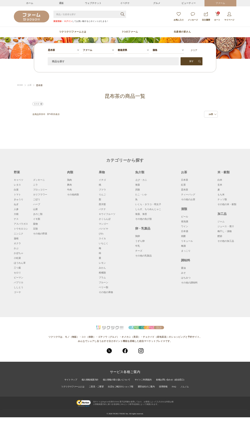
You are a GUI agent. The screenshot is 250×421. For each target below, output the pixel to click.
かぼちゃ (18, 253)
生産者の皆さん (182, 32)
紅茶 (183, 185)
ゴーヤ (17, 292)
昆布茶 (36, 104)
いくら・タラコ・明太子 (148, 204)
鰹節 (219, 236)
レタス (17, 185)
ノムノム (190, 390)
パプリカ (18, 282)
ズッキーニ (39, 180)
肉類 (70, 172)
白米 (219, 180)
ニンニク (18, 234)
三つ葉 (17, 268)
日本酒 (184, 231)
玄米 (219, 185)
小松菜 (17, 258)
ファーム (220, 3)
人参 (16, 209)
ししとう (18, 287)
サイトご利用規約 (144, 383)
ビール (184, 217)
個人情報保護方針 (86, 383)
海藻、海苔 (141, 214)
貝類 (137, 190)
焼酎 (183, 236)
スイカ (102, 238)
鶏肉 (69, 180)
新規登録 (57, 21)
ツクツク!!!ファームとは (72, 32)
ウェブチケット (93, 3)
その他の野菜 (40, 234)
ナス (16, 219)
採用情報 (167, 390)
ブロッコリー (40, 190)
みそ (183, 273)
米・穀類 (223, 172)
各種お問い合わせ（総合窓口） (175, 383)
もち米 (221, 194)
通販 (61, 3)
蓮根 (16, 238)
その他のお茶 (188, 199)
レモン (102, 263)
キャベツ (18, 180)
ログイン (68, 21)
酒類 (184, 208)
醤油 (183, 268)
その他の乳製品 (143, 256)
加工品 (222, 213)
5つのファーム (130, 32)
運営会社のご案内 (148, 390)
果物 (102, 172)
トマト (17, 194)
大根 (16, 214)
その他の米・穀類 (226, 204)
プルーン (103, 282)
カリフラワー (40, 194)
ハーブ (36, 204)
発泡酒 (184, 221)
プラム (102, 278)
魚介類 (139, 172)
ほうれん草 (20, 263)
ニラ (35, 185)
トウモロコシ (21, 229)
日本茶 (184, 180)
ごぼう (36, 199)
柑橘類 (102, 273)
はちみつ (185, 278)
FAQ (178, 390)
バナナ (102, 209)
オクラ (17, 243)
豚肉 (69, 185)
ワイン (184, 226)
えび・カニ (141, 180)
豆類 (35, 229)
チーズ (138, 251)
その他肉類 (73, 194)
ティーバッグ (188, 194)
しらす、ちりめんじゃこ (148, 209)
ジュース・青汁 (225, 226)
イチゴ (102, 180)
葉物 (35, 224)
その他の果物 (106, 292)
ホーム (29, 3)
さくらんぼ (105, 219)
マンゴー (103, 224)
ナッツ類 (222, 199)
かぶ (16, 248)
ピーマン (18, 278)
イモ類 (36, 219)
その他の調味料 (189, 283)
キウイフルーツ (107, 214)
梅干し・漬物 (224, 231)
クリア (194, 50)
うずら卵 (140, 241)
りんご (102, 194)
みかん (102, 268)
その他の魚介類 (143, 219)
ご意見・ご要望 (94, 390)
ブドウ (102, 190)
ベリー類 (103, 287)
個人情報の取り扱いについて (115, 383)
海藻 (137, 185)
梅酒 (183, 246)
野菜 (17, 172)
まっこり (185, 251)
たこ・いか (141, 194)
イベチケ (125, 3)
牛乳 (137, 246)
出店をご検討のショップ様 (121, 390)
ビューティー (189, 3)
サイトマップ (65, 383)
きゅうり (18, 199)
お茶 (30, 85)
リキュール (187, 241)
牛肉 (69, 190)
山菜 (35, 209)
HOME (20, 85)
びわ (101, 234)
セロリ (17, 273)
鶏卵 (137, 236)
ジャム (221, 221)
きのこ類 (37, 214)
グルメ (156, 3)
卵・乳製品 (142, 228)
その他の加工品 (225, 241)
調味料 (185, 260)
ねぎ (16, 204)
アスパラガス (21, 224)
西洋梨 (102, 204)
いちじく (103, 243)
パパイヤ (103, 229)
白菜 (16, 190)
